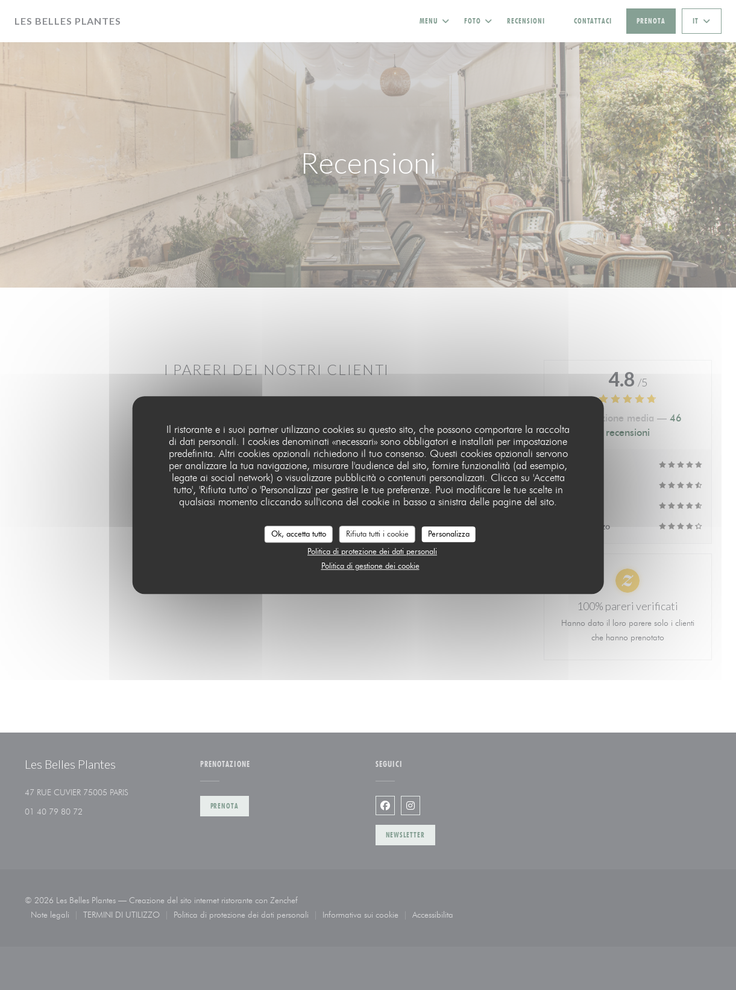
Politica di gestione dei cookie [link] (370, 565)
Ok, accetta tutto (298, 533)
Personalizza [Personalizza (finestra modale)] (449, 533)
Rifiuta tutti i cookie (377, 533)
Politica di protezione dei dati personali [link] (372, 551)
